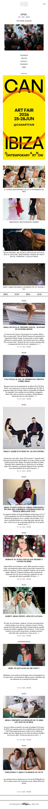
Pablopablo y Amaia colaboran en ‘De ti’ (24, 772)
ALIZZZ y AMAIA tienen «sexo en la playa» (24, 616)
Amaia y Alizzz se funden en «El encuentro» (24, 451)
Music (24, 301)
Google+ (3, 808)
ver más (29, 347)
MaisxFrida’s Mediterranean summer (24, 222)
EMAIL (24, 67)
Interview (21, 642)
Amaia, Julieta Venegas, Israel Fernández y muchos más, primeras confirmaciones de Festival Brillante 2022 (24, 509)
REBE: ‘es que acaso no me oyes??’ (24, 668)
